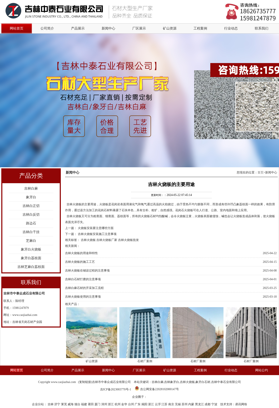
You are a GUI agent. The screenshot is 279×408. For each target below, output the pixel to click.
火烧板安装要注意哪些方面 (96, 228)
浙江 (111, 404)
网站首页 (16, 370)
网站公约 (261, 370)
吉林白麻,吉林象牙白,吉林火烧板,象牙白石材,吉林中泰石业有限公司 (196, 382)
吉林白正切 (31, 206)
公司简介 (47, 28)
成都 (208, 404)
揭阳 (144, 404)
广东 (138, 404)
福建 (84, 404)
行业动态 (231, 28)
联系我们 (261, 28)
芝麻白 (31, 240)
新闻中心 (108, 28)
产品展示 (78, 28)
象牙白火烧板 (31, 249)
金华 (124, 404)
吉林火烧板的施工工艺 (80, 261)
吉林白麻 (31, 188)
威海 (71, 404)
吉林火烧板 (74, 204)
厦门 (97, 404)
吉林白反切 (31, 214)
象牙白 (31, 197)
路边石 (31, 223)
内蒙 (191, 404)
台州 (131, 404)
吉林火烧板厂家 (106, 240)
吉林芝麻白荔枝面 (31, 267)
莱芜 (64, 404)
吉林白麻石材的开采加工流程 (84, 288)
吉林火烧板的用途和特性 (81, 253)
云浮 (158, 404)
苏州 (185, 404)
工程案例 (200, 28)
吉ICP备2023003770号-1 (115, 389)
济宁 (57, 404)
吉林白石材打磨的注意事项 (83, 279)
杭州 (118, 404)
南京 (171, 404)
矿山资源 (170, 28)
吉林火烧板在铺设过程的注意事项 (87, 270)
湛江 (151, 404)
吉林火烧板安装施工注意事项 (97, 234)
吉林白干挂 (31, 232)
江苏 (164, 404)
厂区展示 (139, 28)
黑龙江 (200, 404)
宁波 (214, 404)
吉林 (51, 404)
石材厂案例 (144, 361)
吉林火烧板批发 (128, 240)
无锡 (178, 404)
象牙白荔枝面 (31, 258)
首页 (260, 172)
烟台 (77, 404)
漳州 (104, 404)
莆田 (91, 404)
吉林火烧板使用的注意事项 (83, 296)
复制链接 (85, 382)
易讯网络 (241, 404)
